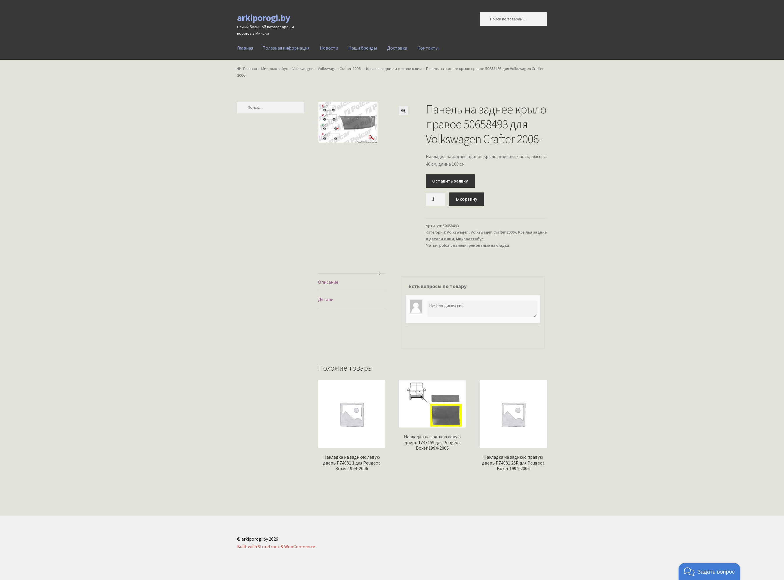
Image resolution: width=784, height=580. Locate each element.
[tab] (351, 282)
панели (460, 245)
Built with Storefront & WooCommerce (276, 546)
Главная (245, 48)
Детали (325, 299)
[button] (709, 571)
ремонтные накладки (489, 245)
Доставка (397, 48)
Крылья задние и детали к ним (394, 68)
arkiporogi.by (263, 18)
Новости (329, 48)
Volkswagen (302, 68)
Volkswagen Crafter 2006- (340, 68)
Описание (328, 282)
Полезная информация (286, 48)
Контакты (428, 48)
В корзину (466, 199)
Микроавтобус (274, 68)
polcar (445, 245)
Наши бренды (362, 48)
